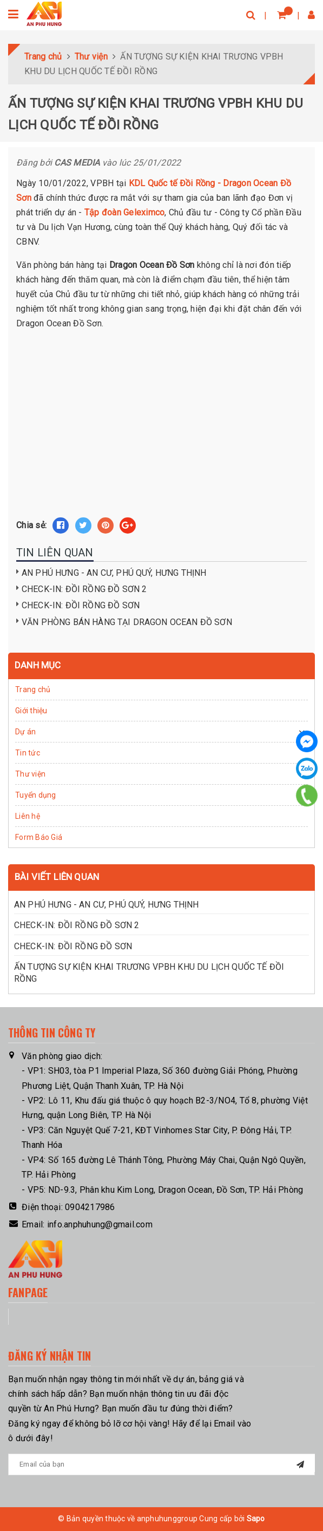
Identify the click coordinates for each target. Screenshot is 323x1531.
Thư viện (30, 774)
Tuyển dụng (35, 795)
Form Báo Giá (38, 837)
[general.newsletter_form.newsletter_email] (161, 1464)
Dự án (25, 731)
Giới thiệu (31, 710)
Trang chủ (32, 689)
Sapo (256, 1518)
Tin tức (27, 752)
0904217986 (90, 1207)
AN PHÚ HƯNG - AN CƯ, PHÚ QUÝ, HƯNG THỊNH (114, 573)
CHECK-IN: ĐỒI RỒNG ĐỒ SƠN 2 (84, 589)
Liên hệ (27, 816)
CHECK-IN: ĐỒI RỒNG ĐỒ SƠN (81, 605)
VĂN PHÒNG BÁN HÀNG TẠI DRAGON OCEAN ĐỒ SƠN (127, 622)
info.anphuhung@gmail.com (100, 1224)
